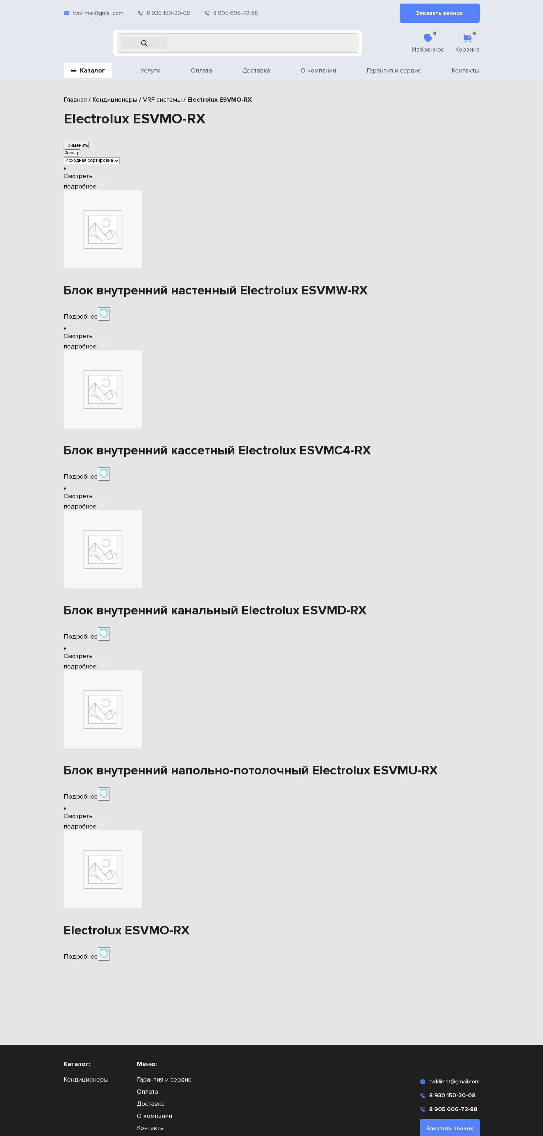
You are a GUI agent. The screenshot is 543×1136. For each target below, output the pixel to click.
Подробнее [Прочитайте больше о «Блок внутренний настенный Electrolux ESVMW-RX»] (81, 316)
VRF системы (162, 99)
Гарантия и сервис (394, 70)
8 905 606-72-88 (231, 13)
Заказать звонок (439, 13)
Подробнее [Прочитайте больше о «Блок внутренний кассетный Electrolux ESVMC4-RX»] (81, 476)
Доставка (256, 70)
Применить (76, 145)
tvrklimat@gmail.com (93, 13)
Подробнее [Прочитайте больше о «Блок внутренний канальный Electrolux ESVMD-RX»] (81, 636)
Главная (75, 99)
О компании (318, 70)
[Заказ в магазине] (91, 160)
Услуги (150, 70)
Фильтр (72, 153)
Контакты (465, 70)
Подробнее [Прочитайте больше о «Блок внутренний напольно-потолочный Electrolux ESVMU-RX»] (81, 796)
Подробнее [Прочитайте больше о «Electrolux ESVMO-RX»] (81, 956)
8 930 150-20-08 (164, 13)
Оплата (201, 70)
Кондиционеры (114, 99)
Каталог (88, 70)
